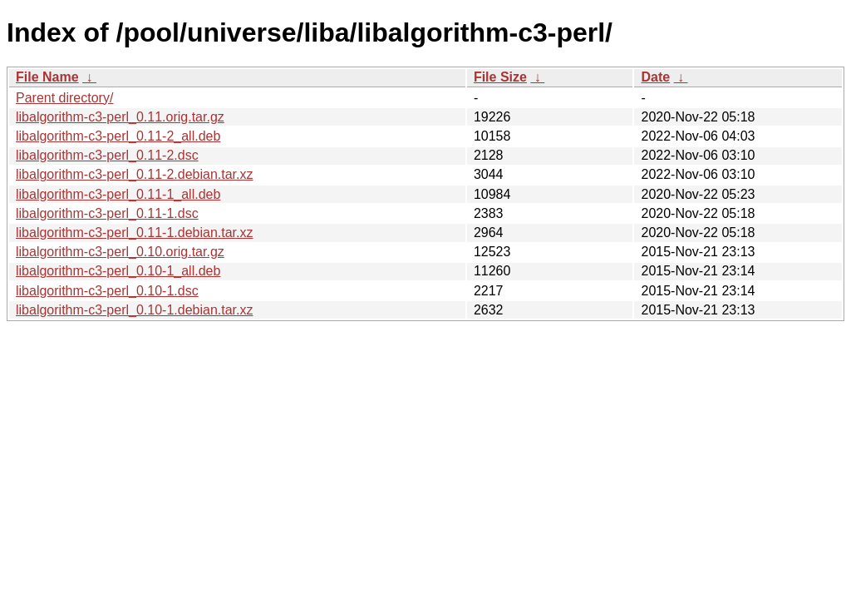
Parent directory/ (64, 98)
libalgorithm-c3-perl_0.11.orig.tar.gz (120, 117)
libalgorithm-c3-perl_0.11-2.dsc (107, 155)
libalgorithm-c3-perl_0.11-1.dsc (107, 213)
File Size (500, 77)
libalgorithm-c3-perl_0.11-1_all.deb (118, 194)
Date (655, 77)
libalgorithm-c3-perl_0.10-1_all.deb (118, 271)
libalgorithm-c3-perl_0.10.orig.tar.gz (120, 252)
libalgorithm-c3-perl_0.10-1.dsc (107, 291)
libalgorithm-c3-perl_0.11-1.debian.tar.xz (134, 232)
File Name (47, 77)
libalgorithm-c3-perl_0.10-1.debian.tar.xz (134, 310)
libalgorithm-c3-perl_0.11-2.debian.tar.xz (134, 174)
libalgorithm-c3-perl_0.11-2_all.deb (118, 136)
